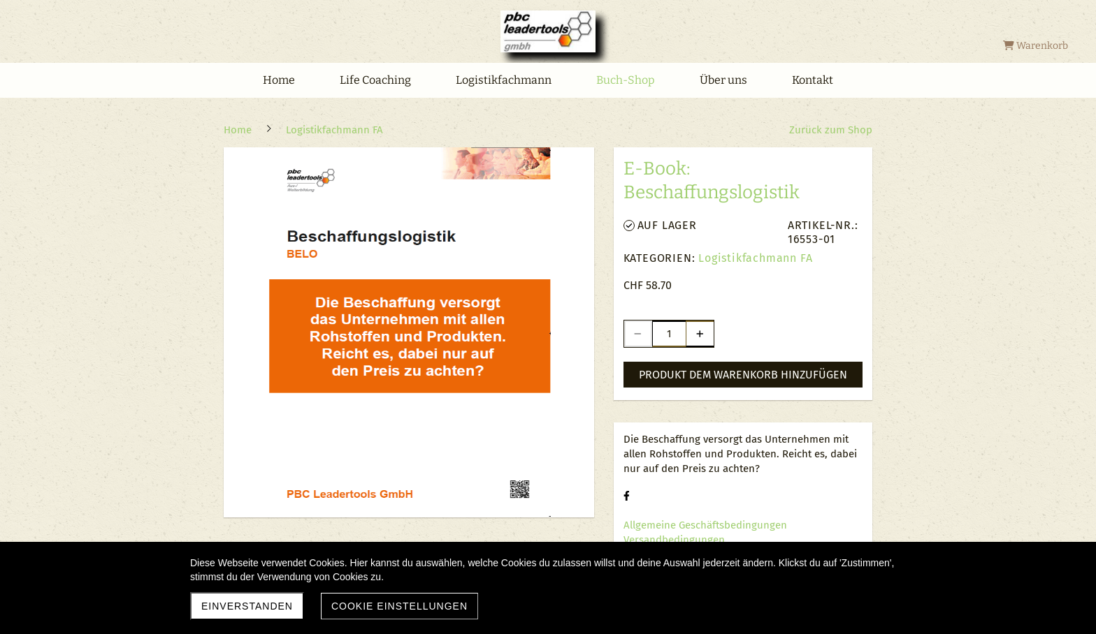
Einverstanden (247, 606)
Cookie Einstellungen (399, 606)
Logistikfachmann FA (755, 258)
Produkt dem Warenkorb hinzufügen (743, 374)
